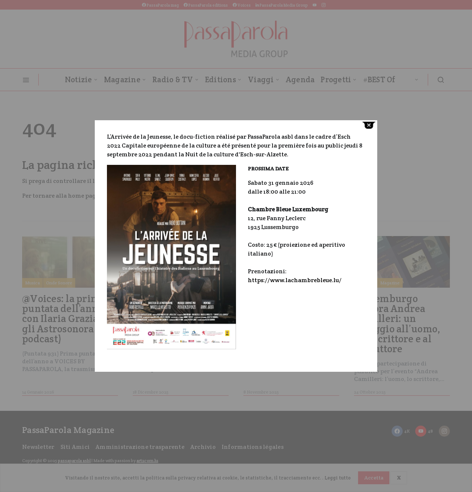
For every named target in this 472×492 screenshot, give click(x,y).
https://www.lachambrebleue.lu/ (294, 280)
